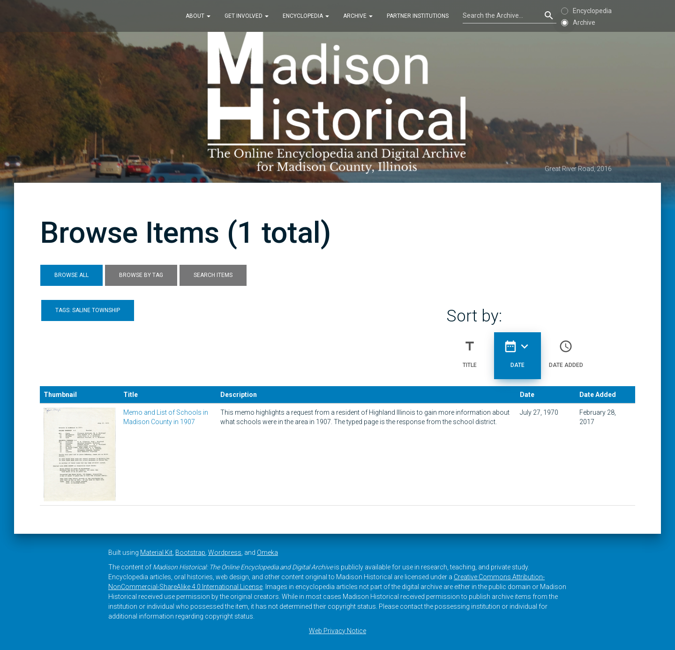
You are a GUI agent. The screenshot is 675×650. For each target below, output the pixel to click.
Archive (358, 16)
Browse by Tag (141, 275)
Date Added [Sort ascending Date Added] (566, 350)
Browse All (71, 275)
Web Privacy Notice (337, 631)
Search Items (213, 275)
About (198, 16)
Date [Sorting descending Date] (517, 350)
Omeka (267, 552)
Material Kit (156, 552)
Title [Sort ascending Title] (470, 350)
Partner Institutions (418, 16)
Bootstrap (190, 552)
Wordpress (224, 552)
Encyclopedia (306, 16)
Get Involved (247, 16)
